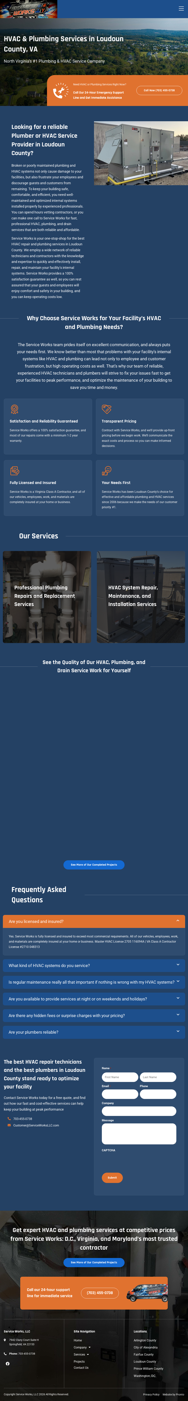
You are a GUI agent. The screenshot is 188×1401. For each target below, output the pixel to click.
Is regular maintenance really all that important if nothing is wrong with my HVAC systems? (91, 982)
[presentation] (131, 1161)
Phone (144, 1086)
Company (108, 1103)
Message (108, 1120)
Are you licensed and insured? (36, 921)
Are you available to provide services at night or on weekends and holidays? (78, 999)
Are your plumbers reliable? (33, 1032)
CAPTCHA (108, 1150)
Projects (79, 1361)
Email (106, 1086)
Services (81, 1354)
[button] (94, 921)
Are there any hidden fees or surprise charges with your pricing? (67, 1015)
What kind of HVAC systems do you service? (49, 965)
